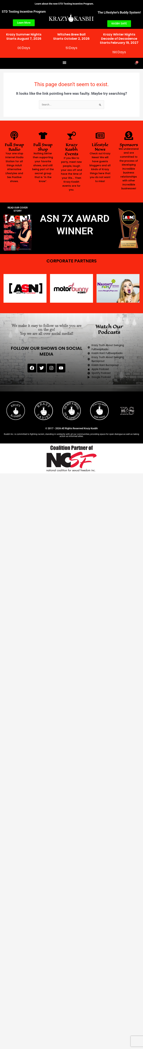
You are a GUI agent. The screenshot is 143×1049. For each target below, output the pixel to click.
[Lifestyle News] (100, 135)
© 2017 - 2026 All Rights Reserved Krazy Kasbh (71, 428)
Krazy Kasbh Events (71, 149)
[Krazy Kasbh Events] (71, 135)
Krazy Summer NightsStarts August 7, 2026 (23, 36)
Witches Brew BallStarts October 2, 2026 (71, 36)
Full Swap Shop (42, 147)
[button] (64, 62)
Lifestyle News (100, 147)
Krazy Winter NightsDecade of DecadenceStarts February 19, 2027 (119, 38)
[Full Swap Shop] (43, 135)
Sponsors (129, 145)
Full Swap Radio (14, 147)
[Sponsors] (128, 135)
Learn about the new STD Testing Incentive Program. (68, 3)
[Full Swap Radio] (14, 135)
